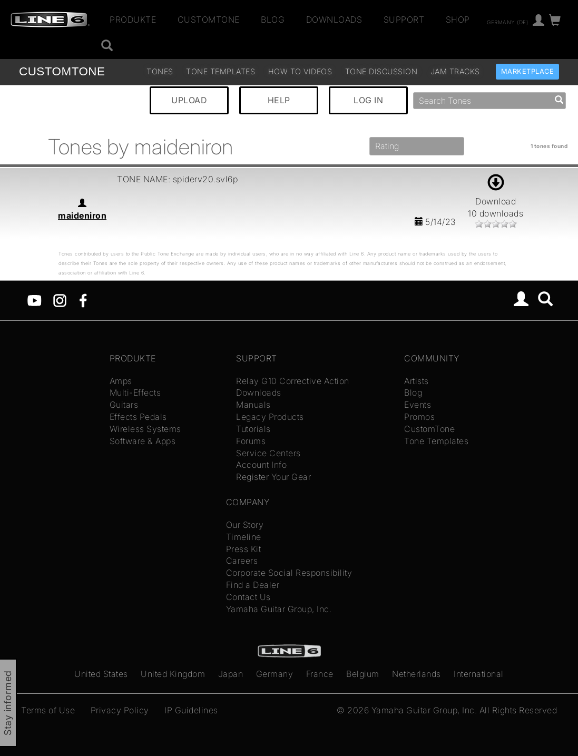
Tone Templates (220, 71)
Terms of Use (48, 710)
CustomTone (209, 19)
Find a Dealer (253, 585)
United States (101, 674)
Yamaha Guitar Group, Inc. (279, 609)
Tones (159, 71)
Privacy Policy (120, 710)
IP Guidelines (191, 710)
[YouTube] (34, 299)
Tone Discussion (381, 71)
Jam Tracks (455, 71)
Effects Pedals (138, 416)
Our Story (245, 524)
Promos (419, 416)
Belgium (362, 674)
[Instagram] (60, 299)
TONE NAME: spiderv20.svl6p (177, 179)
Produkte (133, 19)
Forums (251, 441)
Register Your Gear (273, 477)
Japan (230, 674)
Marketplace (527, 71)
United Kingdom (173, 674)
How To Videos (300, 71)
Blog (273, 19)
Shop (458, 19)
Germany (274, 674)
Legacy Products (270, 416)
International (479, 674)
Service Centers (268, 453)
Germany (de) (507, 21)
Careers (242, 560)
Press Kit (243, 549)
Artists (416, 381)
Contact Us (248, 597)
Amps (121, 381)
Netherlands (416, 674)
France (320, 674)
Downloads (334, 19)
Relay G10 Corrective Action (292, 381)
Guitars (124, 404)
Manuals (253, 404)
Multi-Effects (135, 392)
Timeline (243, 537)
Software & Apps (143, 441)
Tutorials (253, 429)
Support (404, 19)
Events (417, 404)
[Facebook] (83, 299)
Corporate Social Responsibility (289, 572)
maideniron (82, 215)
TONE (62, 71)
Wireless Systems (145, 429)
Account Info (261, 464)
